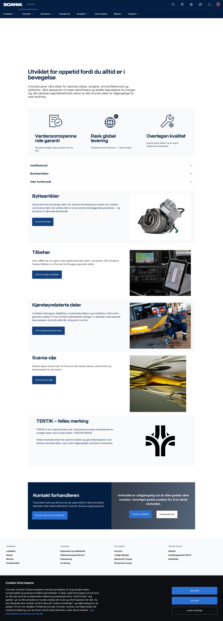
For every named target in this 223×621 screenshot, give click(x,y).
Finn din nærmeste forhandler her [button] (50, 515)
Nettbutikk (173, 559)
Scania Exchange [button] (42, 222)
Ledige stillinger (121, 555)
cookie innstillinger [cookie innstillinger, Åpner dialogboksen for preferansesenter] (194, 610)
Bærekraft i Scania (123, 559)
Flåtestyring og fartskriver (72, 555)
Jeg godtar (194, 590)
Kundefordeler (13, 563)
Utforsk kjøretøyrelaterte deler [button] (48, 330)
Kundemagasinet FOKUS (179, 555)
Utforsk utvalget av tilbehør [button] (47, 274)
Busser (9, 555)
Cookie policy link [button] (166, 514)
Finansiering (66, 559)
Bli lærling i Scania (123, 563)
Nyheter (172, 551)
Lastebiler (11, 551)
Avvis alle (195, 600)
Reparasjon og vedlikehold (72, 551)
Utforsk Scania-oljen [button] (44, 380)
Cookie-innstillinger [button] (140, 514)
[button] (209, 4)
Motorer (10, 559)
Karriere (118, 551)
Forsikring (65, 563)
